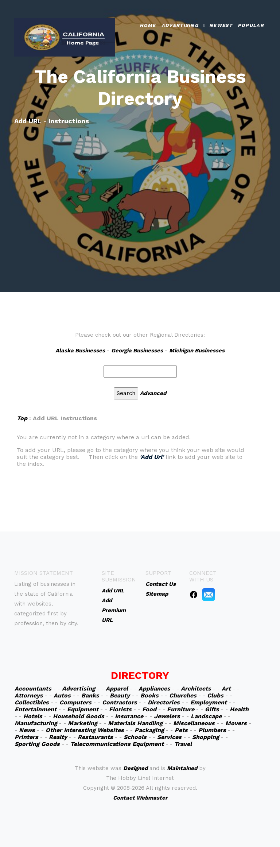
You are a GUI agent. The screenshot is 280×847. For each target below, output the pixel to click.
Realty (58, 737)
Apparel (117, 688)
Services (169, 737)
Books (149, 695)
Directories (164, 702)
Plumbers (212, 730)
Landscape (206, 716)
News (27, 730)
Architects (196, 688)
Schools (135, 737)
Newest (220, 25)
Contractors (119, 702)
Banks (90, 695)
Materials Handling (135, 723)
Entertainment (36, 709)
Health (239, 709)
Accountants (33, 688)
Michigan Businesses (197, 350)
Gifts (212, 709)
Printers (26, 737)
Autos (62, 695)
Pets (181, 730)
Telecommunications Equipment (117, 743)
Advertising (180, 25)
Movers (236, 723)
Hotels (32, 716)
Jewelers (167, 716)
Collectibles (32, 702)
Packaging (149, 730)
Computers (75, 702)
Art (226, 688)
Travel (183, 743)
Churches (183, 695)
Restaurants (95, 737)
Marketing (82, 723)
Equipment (82, 709)
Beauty (120, 695)
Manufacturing (36, 723)
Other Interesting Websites (85, 730)
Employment (208, 702)
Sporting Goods (37, 743)
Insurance (129, 716)
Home (148, 25)
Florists (120, 709)
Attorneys (29, 695)
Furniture (180, 709)
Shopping (205, 737)
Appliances (154, 688)
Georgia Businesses (137, 350)
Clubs (215, 695)
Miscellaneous (194, 723)
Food (149, 709)
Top (22, 418)
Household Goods (78, 716)
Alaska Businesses (80, 350)
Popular (251, 25)
